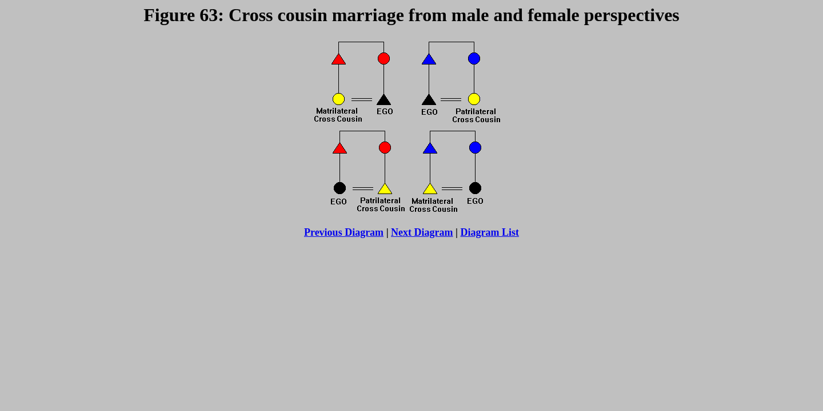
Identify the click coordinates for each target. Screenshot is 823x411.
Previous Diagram (343, 232)
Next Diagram (422, 232)
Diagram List (490, 232)
